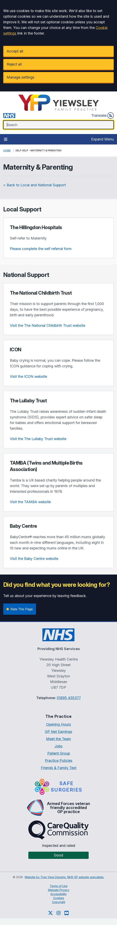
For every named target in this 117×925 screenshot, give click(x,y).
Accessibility (58, 894)
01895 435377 (69, 698)
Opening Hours (58, 724)
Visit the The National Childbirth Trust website (47, 325)
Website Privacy (58, 890)
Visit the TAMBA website (30, 502)
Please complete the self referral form (41, 249)
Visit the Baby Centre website (34, 558)
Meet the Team (58, 739)
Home (7, 150)
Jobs (58, 746)
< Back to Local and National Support (34, 185)
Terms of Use (59, 886)
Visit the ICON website (28, 376)
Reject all (14, 64)
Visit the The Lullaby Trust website (38, 439)
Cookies (58, 898)
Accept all (15, 51)
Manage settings (20, 77)
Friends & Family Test (58, 768)
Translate (102, 115)
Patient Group (58, 753)
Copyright (58, 902)
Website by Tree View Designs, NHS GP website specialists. (64, 877)
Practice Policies (58, 760)
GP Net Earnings (58, 731)
